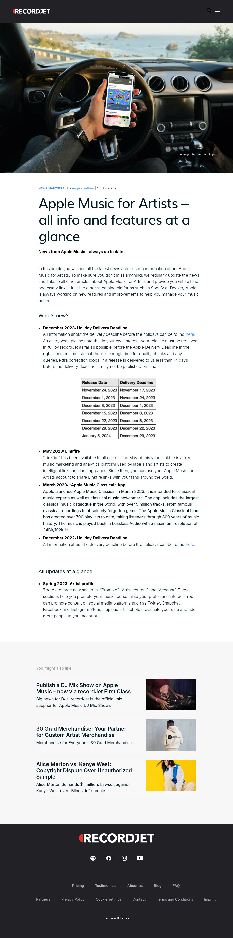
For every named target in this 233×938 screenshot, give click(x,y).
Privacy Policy (73, 899)
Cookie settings (109, 899)
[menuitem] (207, 11)
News (43, 188)
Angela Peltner (83, 188)
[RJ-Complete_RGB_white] (31, 11)
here (190, 334)
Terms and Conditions (175, 899)
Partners (57, 188)
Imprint (210, 899)
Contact (139, 899)
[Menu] (217, 11)
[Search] (207, 11)
